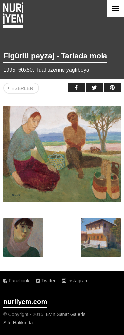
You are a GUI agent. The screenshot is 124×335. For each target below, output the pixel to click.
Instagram (75, 280)
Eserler (22, 88)
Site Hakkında (18, 322)
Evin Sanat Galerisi (66, 314)
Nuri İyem (13, 15)
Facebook (76, 87)
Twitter (94, 87)
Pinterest (112, 87)
